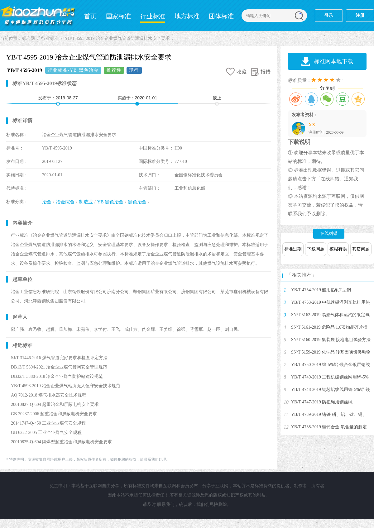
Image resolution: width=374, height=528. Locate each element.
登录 (328, 15)
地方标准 (187, 16)
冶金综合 (65, 201)
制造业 (86, 201)
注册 (360, 15)
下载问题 (315, 249)
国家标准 (118, 16)
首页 (90, 16)
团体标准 (221, 16)
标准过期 (293, 249)
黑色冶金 (137, 201)
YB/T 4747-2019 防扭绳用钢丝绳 (321, 402)
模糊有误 (338, 249)
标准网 (37, 15)
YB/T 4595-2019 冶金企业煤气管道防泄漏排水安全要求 (117, 38)
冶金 (46, 201)
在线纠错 (329, 233)
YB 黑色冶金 (110, 201)
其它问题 (361, 249)
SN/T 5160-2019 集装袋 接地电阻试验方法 (331, 339)
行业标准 (152, 16)
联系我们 (166, 504)
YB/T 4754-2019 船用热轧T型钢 (321, 290)
